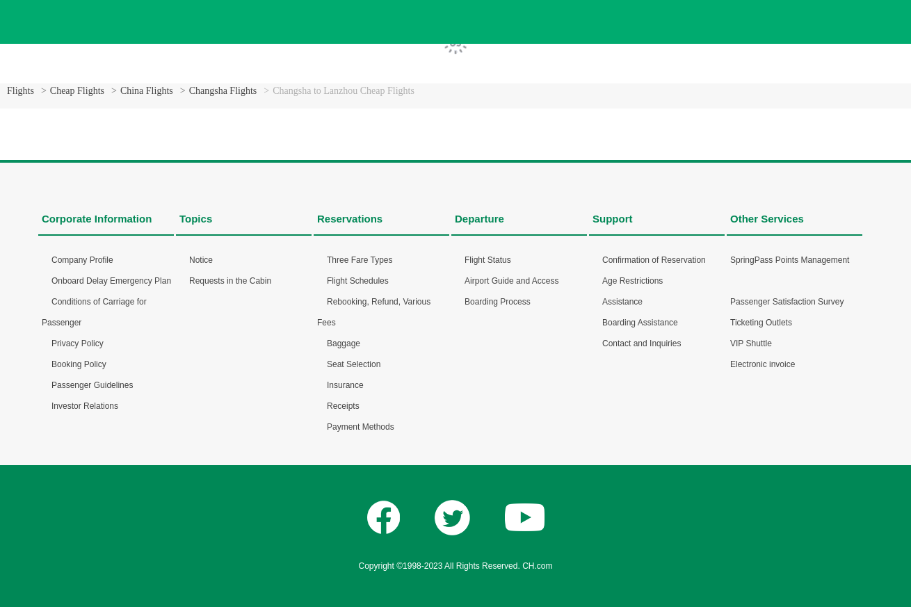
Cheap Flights (77, 91)
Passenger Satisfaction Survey (787, 302)
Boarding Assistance (640, 322)
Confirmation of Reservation (654, 260)
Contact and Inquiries (641, 343)
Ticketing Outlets (761, 322)
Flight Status (488, 260)
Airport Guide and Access (511, 281)
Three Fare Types (360, 260)
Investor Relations (84, 406)
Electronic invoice (762, 364)
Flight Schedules (358, 281)
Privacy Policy (77, 343)
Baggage (343, 343)
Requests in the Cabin (230, 281)
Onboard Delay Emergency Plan (111, 281)
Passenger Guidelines (92, 385)
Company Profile (82, 260)
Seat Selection (353, 364)
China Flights (146, 91)
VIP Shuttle (751, 343)
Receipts (343, 406)
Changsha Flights (223, 91)
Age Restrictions (632, 281)
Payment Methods (360, 427)
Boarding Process (498, 302)
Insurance (345, 385)
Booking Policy (78, 364)
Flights (20, 91)
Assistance (622, 302)
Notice (201, 260)
